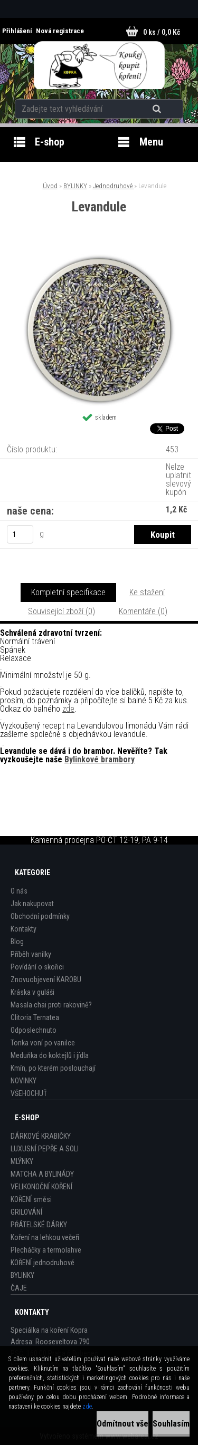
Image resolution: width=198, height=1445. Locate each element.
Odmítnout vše (122, 1424)
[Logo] (99, 65)
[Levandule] (99, 258)
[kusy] (20, 534)
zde (68, 709)
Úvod (50, 186)
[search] (158, 109)
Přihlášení (18, 31)
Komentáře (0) (143, 611)
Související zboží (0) (61, 611)
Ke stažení (147, 592)
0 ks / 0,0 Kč (161, 32)
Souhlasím (171, 1424)
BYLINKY (75, 186)
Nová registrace (60, 31)
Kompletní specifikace (68, 592)
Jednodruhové (113, 186)
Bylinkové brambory (99, 759)
